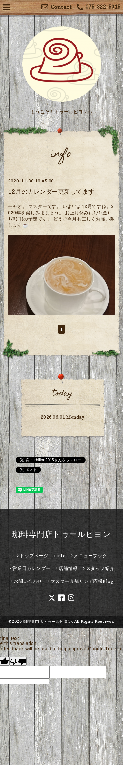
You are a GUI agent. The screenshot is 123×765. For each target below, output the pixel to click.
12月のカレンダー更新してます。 (54, 191)
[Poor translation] (18, 661)
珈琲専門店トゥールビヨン (61, 534)
